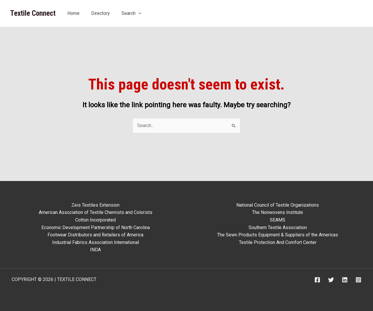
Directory (100, 13)
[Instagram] (358, 280)
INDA (95, 249)
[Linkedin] (345, 280)
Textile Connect (33, 13)
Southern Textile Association (278, 227)
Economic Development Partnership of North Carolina (95, 227)
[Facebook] (317, 280)
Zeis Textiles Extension (95, 205)
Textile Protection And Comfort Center (277, 242)
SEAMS (277, 220)
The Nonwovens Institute (277, 212)
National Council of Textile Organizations (277, 205)
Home (73, 13)
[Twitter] (331, 280)
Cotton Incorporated (95, 220)
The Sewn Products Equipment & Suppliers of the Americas (277, 235)
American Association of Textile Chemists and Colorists (95, 212)
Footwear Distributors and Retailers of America (95, 235)
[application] (138, 13)
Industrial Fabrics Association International (95, 242)
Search (131, 13)
